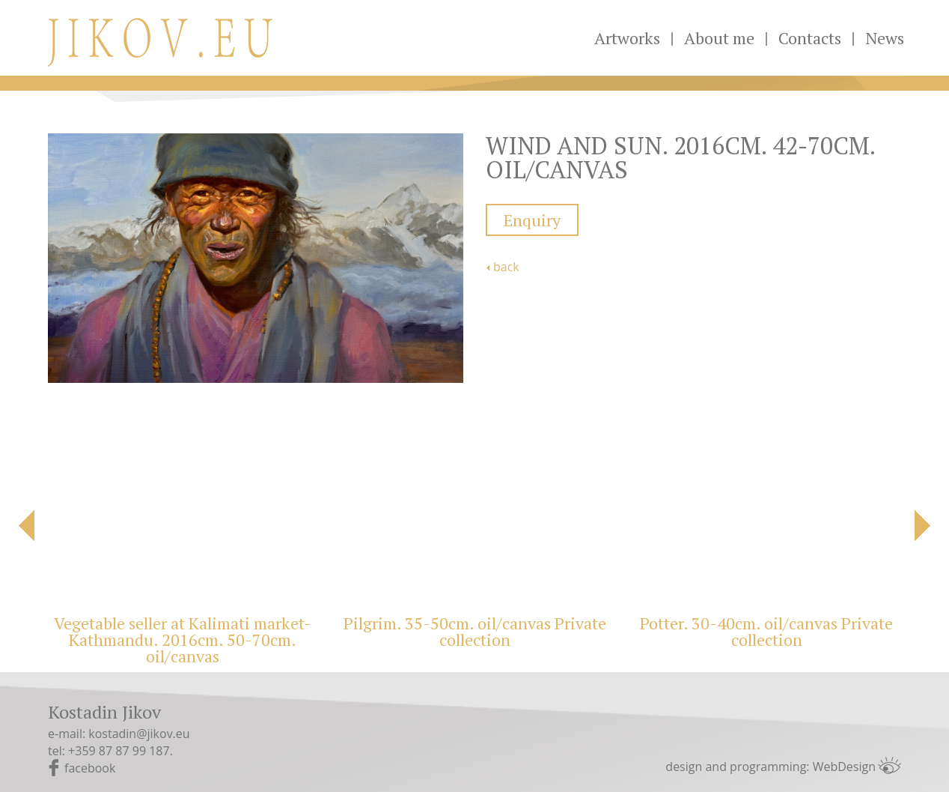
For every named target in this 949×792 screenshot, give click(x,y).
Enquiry (532, 220)
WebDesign (844, 766)
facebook (89, 768)
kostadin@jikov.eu (138, 733)
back (506, 267)
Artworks (627, 38)
